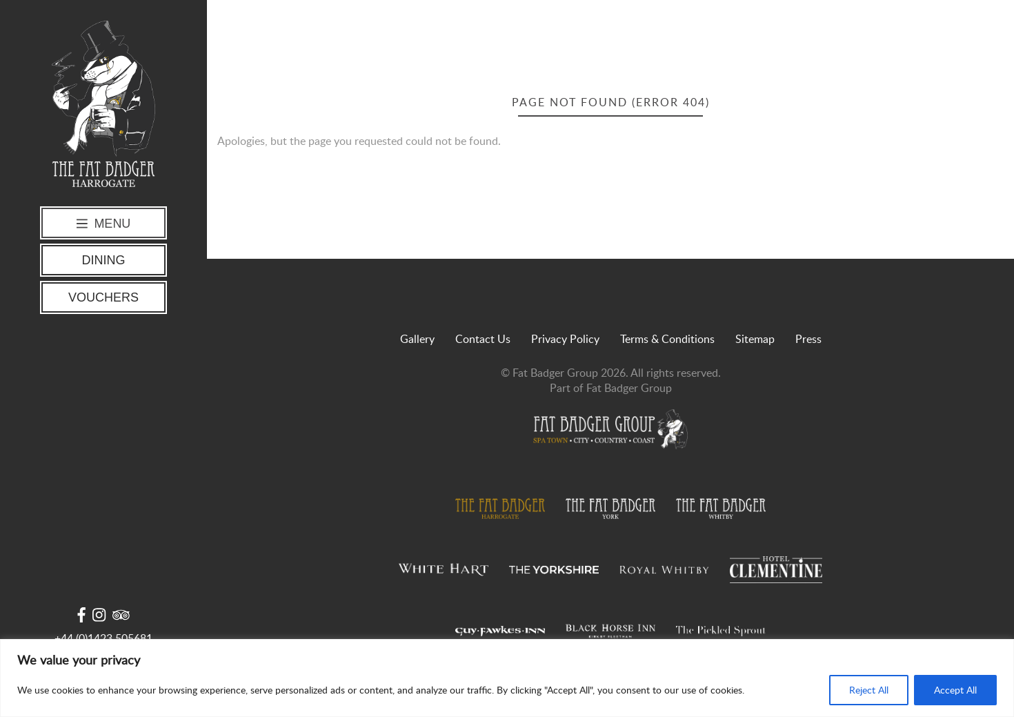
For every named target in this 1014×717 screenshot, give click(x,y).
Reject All (868, 689)
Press (808, 338)
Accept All (955, 689)
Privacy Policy (565, 338)
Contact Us (482, 338)
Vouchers (103, 297)
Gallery (417, 338)
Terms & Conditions (667, 338)
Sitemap (755, 338)
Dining (104, 260)
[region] (507, 678)
